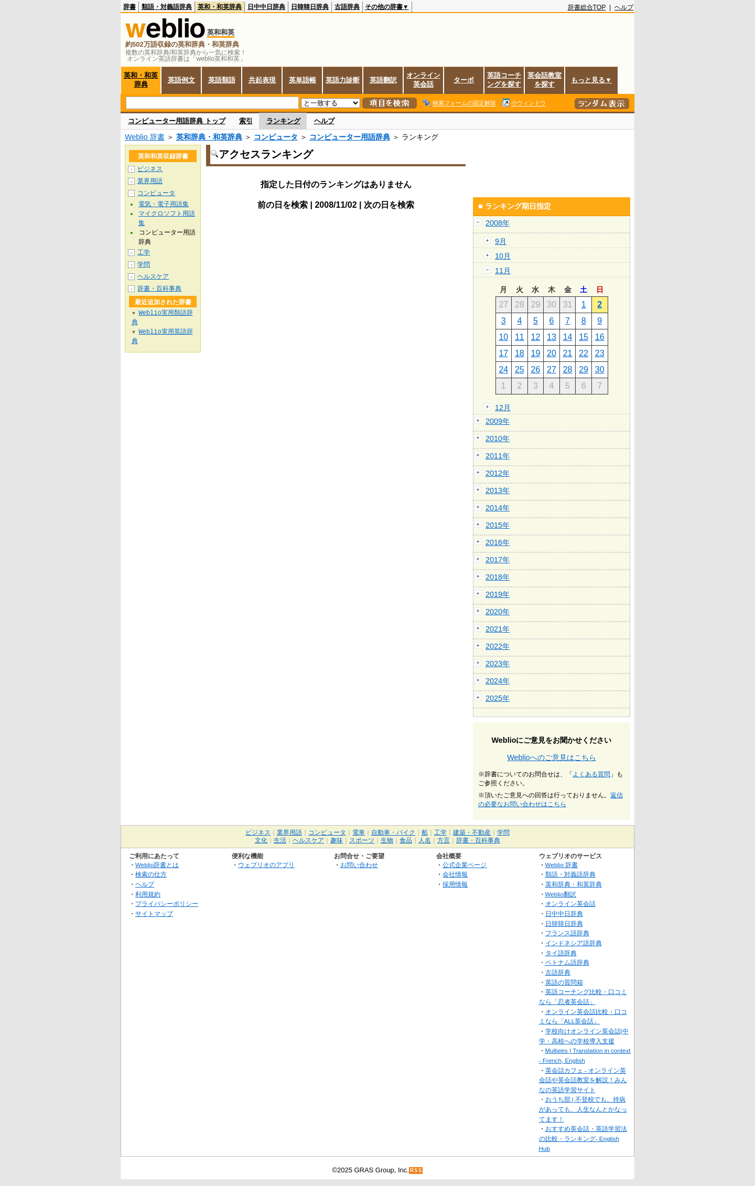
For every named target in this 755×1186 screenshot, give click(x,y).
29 (583, 369)
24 (503, 369)
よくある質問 (591, 774)
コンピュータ (276, 137)
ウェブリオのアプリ (266, 864)
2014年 (498, 508)
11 (519, 337)
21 (568, 353)
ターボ (464, 80)
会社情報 (455, 874)
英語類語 (221, 80)
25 (519, 369)
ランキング (283, 121)
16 (600, 337)
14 (568, 337)
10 (503, 337)
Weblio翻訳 (560, 894)
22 (583, 353)
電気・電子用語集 (163, 204)
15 (583, 337)
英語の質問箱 (564, 982)
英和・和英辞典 (220, 7)
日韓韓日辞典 (310, 7)
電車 (358, 832)
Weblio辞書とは (157, 864)
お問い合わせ (359, 864)
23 (600, 353)
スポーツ (361, 840)
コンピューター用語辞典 (349, 137)
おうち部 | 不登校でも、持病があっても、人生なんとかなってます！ (583, 1109)
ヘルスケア (153, 276)
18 (519, 353)
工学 (143, 252)
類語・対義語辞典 (167, 7)
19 (536, 353)
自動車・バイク (393, 832)
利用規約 (147, 894)
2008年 (498, 223)
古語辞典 (347, 7)
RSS (416, 1170)
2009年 (498, 421)
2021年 (498, 629)
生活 (280, 840)
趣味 (336, 840)
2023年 (498, 663)
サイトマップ (154, 913)
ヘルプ (623, 7)
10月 (503, 256)
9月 (500, 241)
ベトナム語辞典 (567, 962)
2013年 (498, 490)
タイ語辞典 (561, 952)
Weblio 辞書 (145, 137)
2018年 (498, 577)
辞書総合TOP (587, 7)
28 (568, 369)
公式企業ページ (465, 864)
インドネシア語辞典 (573, 942)
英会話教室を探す (544, 79)
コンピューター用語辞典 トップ (176, 121)
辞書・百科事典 (159, 288)
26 (536, 369)
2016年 (498, 542)
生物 (387, 840)
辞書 (129, 7)
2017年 (498, 559)
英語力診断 (343, 80)
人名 (424, 840)
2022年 (498, 646)
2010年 (498, 438)
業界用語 (150, 181)
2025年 (498, 698)
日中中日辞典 (266, 7)
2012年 (498, 473)
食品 (406, 840)
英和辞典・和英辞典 (209, 137)
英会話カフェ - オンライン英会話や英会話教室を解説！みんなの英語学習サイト (583, 1080)
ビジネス (150, 169)
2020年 (498, 611)
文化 (261, 840)
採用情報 (455, 884)
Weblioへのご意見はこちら (551, 757)
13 (551, 337)
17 (503, 353)
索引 (246, 121)
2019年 (498, 594)
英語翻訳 (383, 80)
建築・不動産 (472, 832)
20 (551, 353)
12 (536, 337)
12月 (503, 407)
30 (600, 369)
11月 (503, 270)
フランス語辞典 (567, 932)
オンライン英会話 (423, 79)
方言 (443, 840)
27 (551, 369)
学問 (143, 264)
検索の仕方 (151, 874)
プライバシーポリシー (166, 903)
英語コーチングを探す (504, 79)
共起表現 (262, 80)
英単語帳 (302, 80)
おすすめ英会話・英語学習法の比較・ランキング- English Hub (583, 1138)
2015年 (498, 525)
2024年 (498, 681)
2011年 (498, 456)
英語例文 (181, 80)
